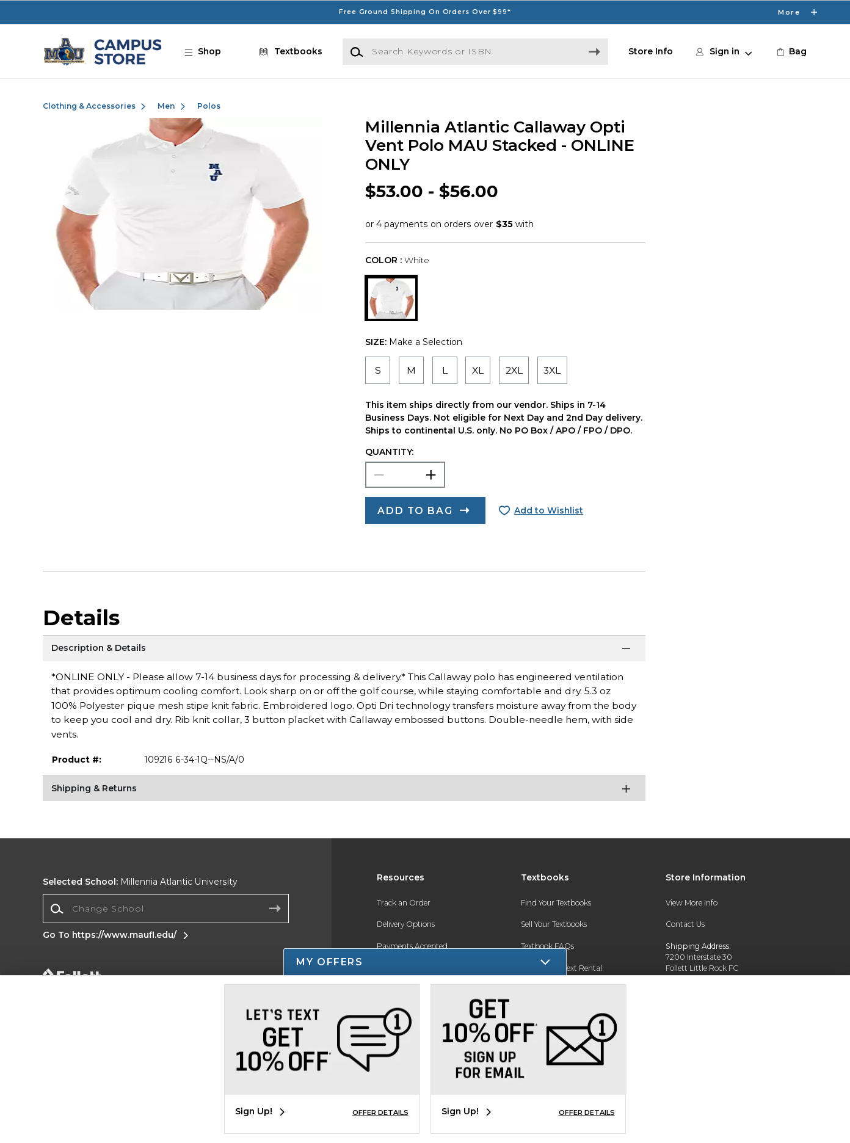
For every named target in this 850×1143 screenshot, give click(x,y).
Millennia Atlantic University (140, 882)
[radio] (377, 370)
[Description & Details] (344, 650)
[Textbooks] (288, 51)
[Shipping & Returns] (344, 790)
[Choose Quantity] (405, 475)
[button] (208, 51)
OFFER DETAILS (380, 1112)
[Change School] (166, 908)
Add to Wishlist (548, 510)
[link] (790, 51)
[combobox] (166, 909)
